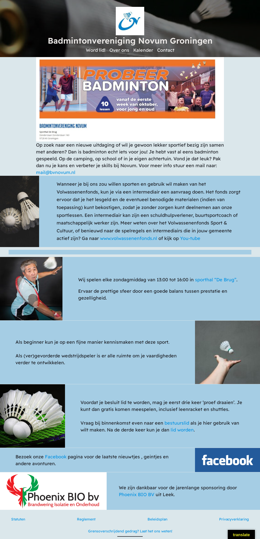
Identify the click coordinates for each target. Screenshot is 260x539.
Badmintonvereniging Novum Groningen (130, 41)
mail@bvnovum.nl (55, 172)
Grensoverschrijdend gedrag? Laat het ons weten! (130, 531)
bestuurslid (177, 423)
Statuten (18, 519)
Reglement (86, 519)
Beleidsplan (157, 519)
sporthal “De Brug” (215, 280)
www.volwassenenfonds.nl (128, 238)
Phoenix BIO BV (136, 494)
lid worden (182, 430)
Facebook (56, 457)
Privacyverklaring (234, 519)
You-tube (190, 238)
